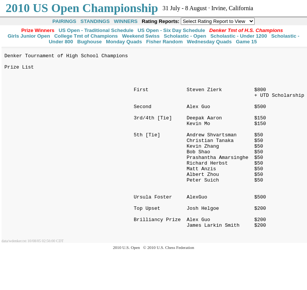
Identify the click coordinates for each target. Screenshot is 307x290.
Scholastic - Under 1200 (238, 36)
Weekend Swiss (141, 36)
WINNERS (125, 21)
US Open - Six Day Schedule (171, 30)
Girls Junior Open (29, 36)
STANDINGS (95, 21)
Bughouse (89, 41)
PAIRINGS (64, 21)
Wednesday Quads (209, 41)
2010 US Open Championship (82, 8)
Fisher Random (164, 41)
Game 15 (246, 41)
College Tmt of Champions (86, 36)
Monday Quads (124, 41)
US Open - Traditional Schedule (96, 30)
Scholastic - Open (185, 36)
